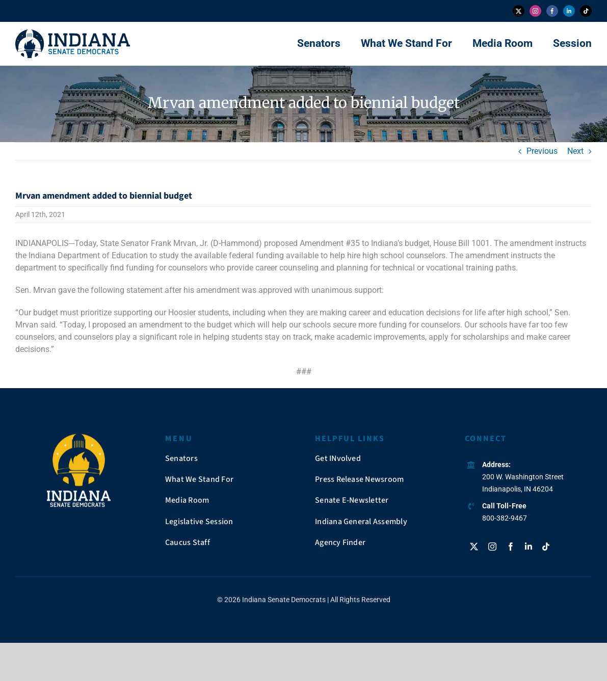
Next (575, 151)
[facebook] (552, 11)
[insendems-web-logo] (72, 33)
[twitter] (518, 11)
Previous (542, 151)
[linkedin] (569, 11)
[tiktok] (586, 11)
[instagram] (535, 11)
